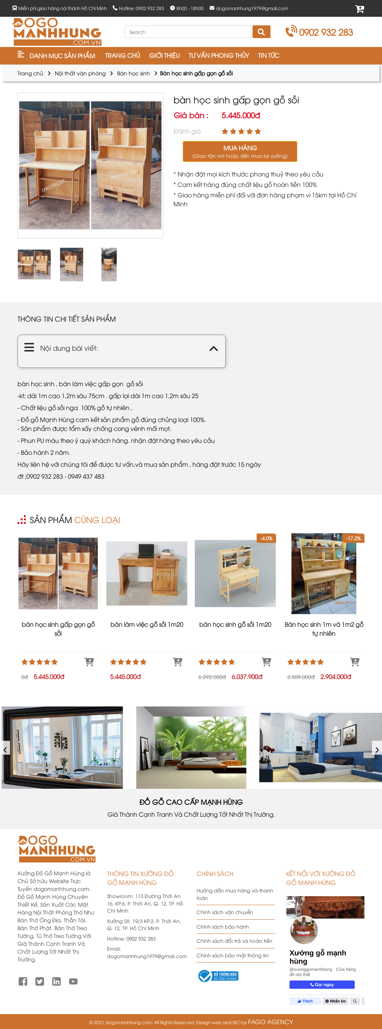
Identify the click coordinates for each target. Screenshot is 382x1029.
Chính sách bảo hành (223, 926)
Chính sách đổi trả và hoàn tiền (234, 940)
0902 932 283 (319, 31)
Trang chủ (30, 72)
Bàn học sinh (133, 72)
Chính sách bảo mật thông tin (233, 955)
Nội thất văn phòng (80, 72)
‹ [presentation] (5, 747)
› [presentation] (377, 747)
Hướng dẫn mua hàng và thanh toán (235, 894)
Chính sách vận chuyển (225, 911)
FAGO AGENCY (270, 1021)
